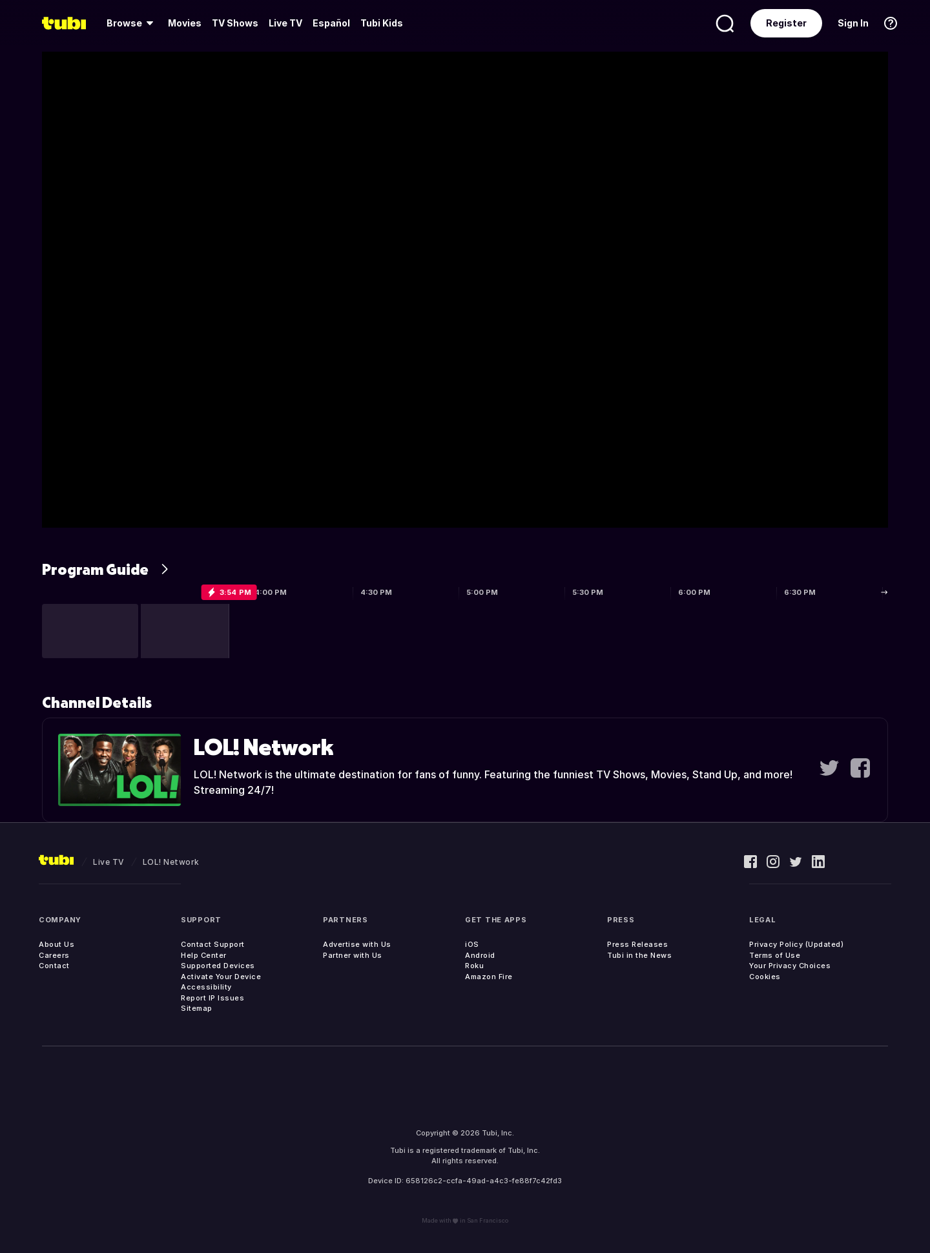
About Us (56, 944)
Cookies (765, 976)
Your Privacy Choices (790, 965)
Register (786, 22)
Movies (185, 22)
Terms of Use (774, 955)
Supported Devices (218, 965)
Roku (474, 965)
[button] (90, 631)
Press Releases (637, 944)
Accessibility (206, 986)
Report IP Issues (212, 997)
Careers (54, 955)
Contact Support (213, 944)
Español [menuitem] (331, 22)
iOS (472, 944)
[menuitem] (132, 23)
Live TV (285, 22)
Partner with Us (352, 955)
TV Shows (235, 22)
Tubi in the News (639, 955)
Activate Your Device (221, 976)
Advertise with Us (357, 944)
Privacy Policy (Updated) (796, 944)
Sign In (853, 22)
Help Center (204, 955)
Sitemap (196, 1008)
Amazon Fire (489, 976)
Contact (54, 965)
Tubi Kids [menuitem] (381, 22)
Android (480, 955)
